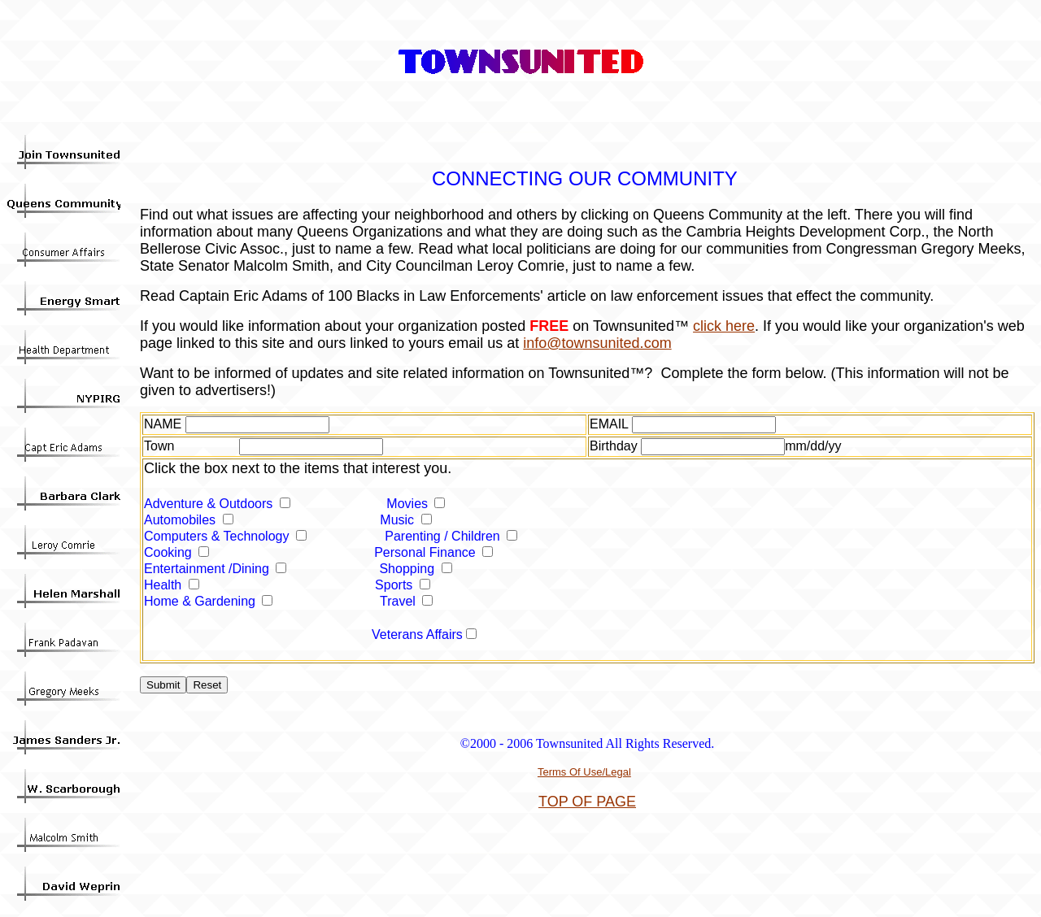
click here (724, 326)
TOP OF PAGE (587, 801)
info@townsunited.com (597, 343)
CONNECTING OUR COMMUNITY (585, 178)
